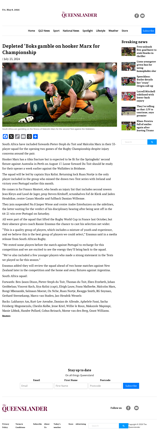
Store (125, 30)
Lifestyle (100, 30)
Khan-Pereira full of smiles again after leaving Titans (145, 126)
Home (31, 30)
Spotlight (88, 30)
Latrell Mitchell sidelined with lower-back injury (146, 96)
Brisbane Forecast (16, 19)
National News (71, 30)
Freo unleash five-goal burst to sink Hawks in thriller (146, 51)
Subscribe (148, 30)
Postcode (105, 380)
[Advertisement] (59, 342)
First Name (71, 380)
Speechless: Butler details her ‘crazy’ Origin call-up (145, 81)
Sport (56, 30)
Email (36, 380)
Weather (113, 30)
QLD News (44, 30)
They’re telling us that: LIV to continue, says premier (145, 111)
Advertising (81, 424)
